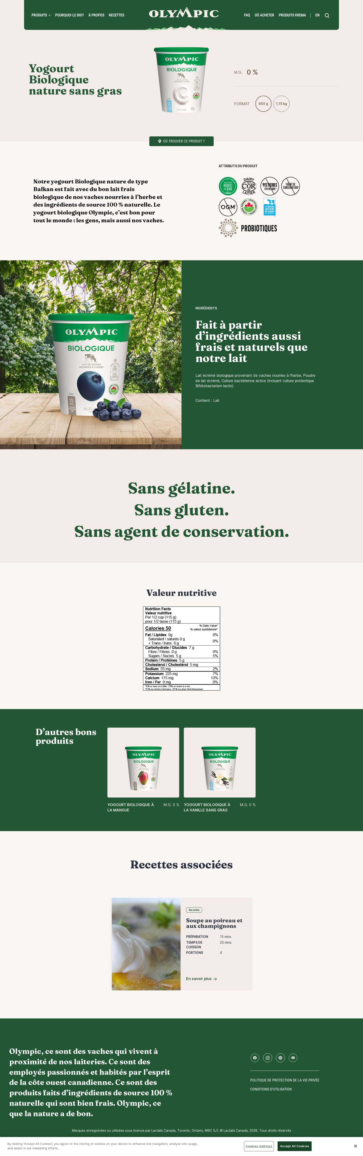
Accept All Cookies (294, 1146)
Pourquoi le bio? (69, 15)
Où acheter (264, 15)
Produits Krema (292, 15)
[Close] (355, 1146)
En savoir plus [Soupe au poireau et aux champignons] (199, 978)
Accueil (184, 12)
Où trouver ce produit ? (184, 141)
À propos (96, 15)
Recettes (116, 15)
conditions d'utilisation (271, 1089)
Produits (39, 15)
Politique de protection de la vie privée (284, 1080)
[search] (327, 15)
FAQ (247, 15)
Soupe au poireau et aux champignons (214, 923)
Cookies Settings (259, 1146)
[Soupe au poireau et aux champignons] (146, 943)
